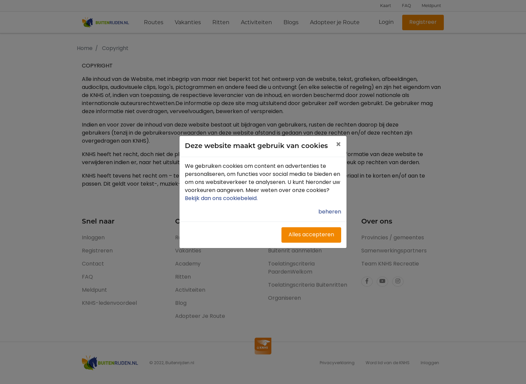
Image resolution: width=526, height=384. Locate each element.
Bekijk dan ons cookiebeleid (222, 198)
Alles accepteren (311, 235)
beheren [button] (329, 212)
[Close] (338, 145)
